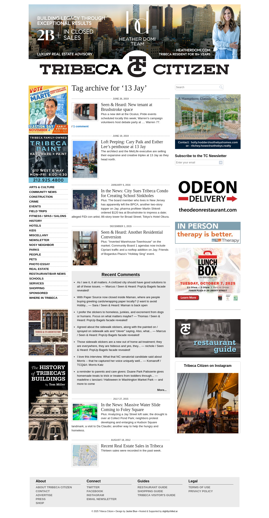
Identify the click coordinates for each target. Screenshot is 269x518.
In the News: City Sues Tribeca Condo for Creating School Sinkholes (134, 193)
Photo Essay (39, 264)
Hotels (35, 225)
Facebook (95, 491)
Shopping (37, 288)
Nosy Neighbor (41, 245)
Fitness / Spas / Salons (47, 216)
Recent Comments (121, 274)
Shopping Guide (150, 491)
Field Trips (38, 211)
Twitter (93, 487)
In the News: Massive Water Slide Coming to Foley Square (130, 407)
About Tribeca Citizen (54, 487)
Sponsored (38, 293)
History (35, 220)
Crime (34, 201)
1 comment (81, 126)
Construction (41, 196)
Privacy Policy (201, 491)
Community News (43, 192)
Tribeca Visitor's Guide (157, 495)
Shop (40, 503)
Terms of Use (199, 487)
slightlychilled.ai (169, 511)
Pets (33, 259)
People (35, 254)
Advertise (44, 495)
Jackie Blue (131, 511)
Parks (34, 249)
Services (36, 283)
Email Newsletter (102, 499)
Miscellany (38, 235)
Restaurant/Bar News (47, 273)
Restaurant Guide (153, 487)
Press (41, 499)
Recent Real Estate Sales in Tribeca (132, 445)
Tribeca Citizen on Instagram (208, 366)
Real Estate (39, 269)
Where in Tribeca (43, 297)
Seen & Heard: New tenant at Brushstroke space (126, 107)
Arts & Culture (42, 187)
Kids (32, 230)
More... (162, 390)
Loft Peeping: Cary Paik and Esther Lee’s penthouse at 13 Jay (132, 144)
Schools (36, 278)
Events (35, 206)
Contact (43, 491)
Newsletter (39, 240)
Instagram (95, 495)
